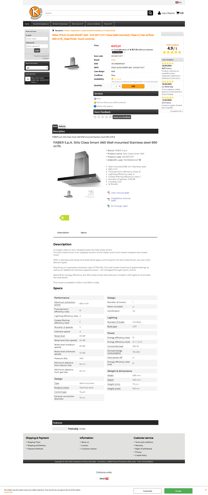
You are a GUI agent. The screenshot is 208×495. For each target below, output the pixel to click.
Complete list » (176, 112)
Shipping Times (34, 442)
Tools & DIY (108, 24)
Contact (84, 446)
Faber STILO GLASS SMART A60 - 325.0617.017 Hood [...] (37, 81)
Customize (147, 491)
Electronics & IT (77, 24)
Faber (113, 60)
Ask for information (105, 107)
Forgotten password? (41, 57)
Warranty (139, 446)
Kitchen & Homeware (60, 24)
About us (85, 442)
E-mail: (28, 36)
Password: (30, 43)
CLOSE (206, 489)
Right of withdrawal (143, 449)
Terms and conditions (144, 442)
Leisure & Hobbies (93, 24)
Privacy (138, 452)
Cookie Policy (8, 492)
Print (99, 99)
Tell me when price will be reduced (111, 103)
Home (27, 24)
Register (46, 59)
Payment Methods (35, 449)
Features (62, 127)
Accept (178, 491)
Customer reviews (89, 449)
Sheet (55, 127)
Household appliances (41, 24)
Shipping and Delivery (37, 446)
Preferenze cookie (104, 472)
